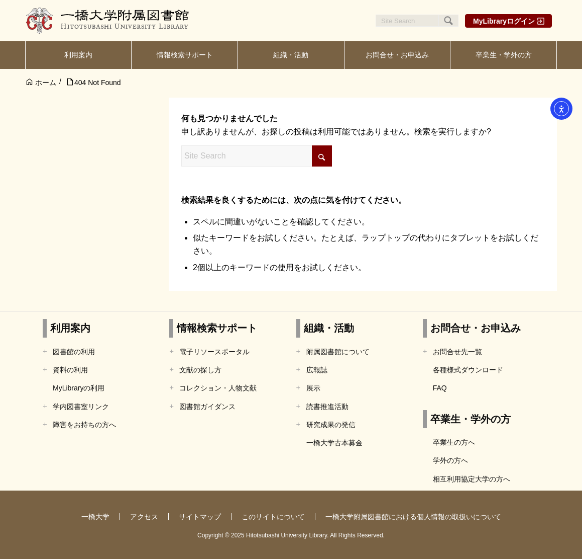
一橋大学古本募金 (334, 443)
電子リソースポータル (214, 352)
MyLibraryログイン (504, 21)
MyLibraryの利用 (78, 388)
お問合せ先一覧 (457, 352)
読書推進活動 (327, 407)
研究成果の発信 (331, 425)
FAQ (440, 388)
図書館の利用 (74, 352)
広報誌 (316, 370)
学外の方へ (450, 460)
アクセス (144, 516)
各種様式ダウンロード (468, 370)
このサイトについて (273, 516)
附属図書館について (338, 352)
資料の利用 (70, 370)
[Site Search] (417, 21)
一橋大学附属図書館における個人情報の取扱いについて (413, 516)
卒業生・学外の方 (470, 419)
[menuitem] (78, 55)
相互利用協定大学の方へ (471, 479)
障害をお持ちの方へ (84, 425)
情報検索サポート (217, 328)
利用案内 (70, 328)
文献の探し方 (200, 370)
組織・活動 (329, 328)
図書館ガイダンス (207, 407)
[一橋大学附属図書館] (108, 21)
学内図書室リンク (81, 407)
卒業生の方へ (454, 442)
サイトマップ (200, 516)
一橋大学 (95, 516)
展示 (313, 388)
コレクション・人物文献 (218, 388)
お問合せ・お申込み (475, 328)
